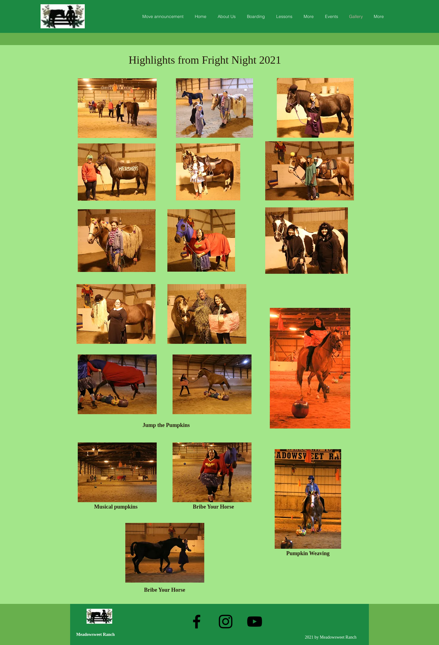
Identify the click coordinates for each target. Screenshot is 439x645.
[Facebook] (196, 621)
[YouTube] (254, 621)
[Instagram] (225, 621)
